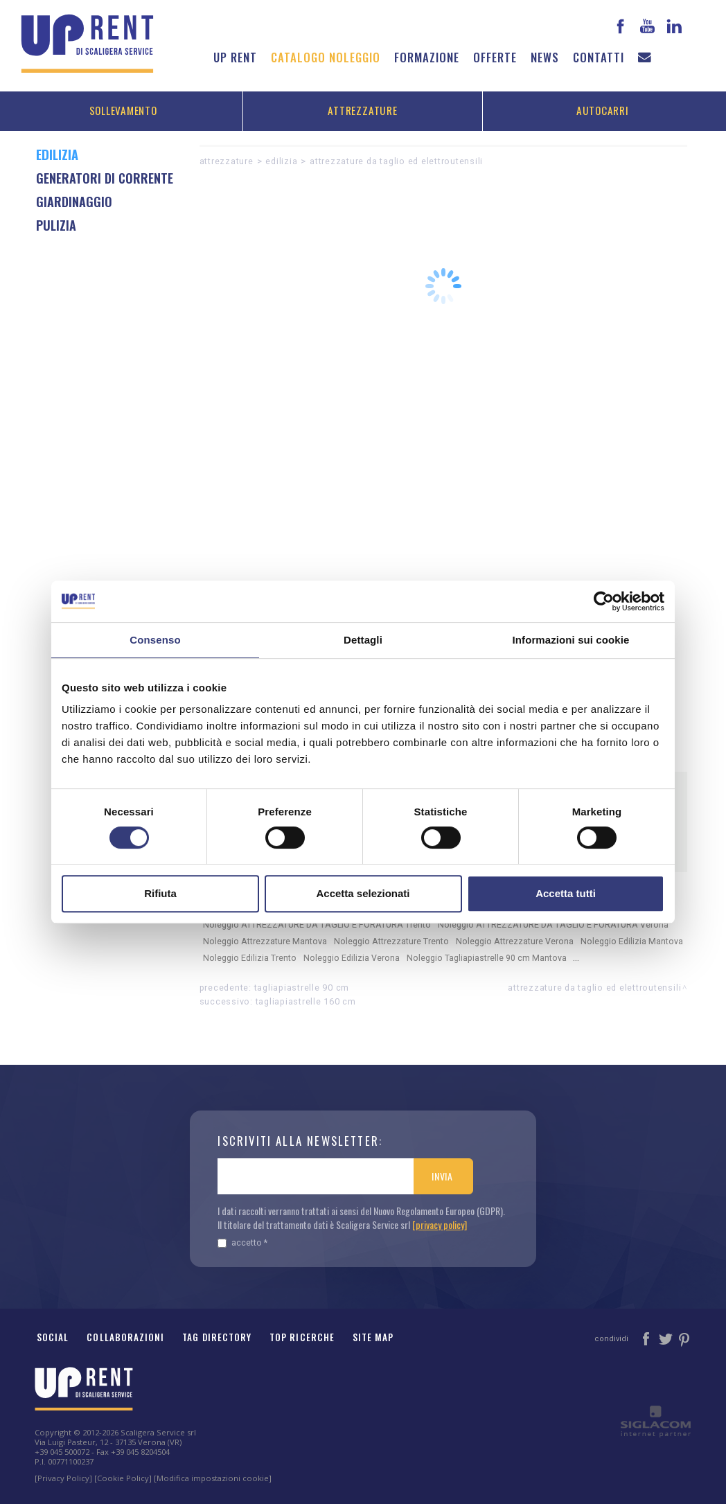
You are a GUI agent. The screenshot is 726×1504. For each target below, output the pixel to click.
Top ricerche (302, 1337)
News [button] (545, 57)
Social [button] (53, 1337)
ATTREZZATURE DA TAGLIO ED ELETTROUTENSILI (396, 161)
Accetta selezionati (362, 893)
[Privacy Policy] (63, 1478)
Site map (373, 1337)
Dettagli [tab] (363, 640)
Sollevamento (123, 110)
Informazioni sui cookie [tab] (571, 640)
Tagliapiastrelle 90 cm (302, 987)
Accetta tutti (565, 893)
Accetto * (242, 1242)
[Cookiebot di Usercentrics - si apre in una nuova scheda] (603, 601)
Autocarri (602, 110)
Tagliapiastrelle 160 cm (306, 1001)
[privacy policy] (439, 1224)
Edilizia (281, 161)
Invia (442, 1176)
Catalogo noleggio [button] (325, 57)
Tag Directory (216, 1337)
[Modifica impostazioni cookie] (213, 1478)
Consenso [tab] (155, 640)
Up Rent (235, 57)
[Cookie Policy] (123, 1478)
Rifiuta (160, 893)
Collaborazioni (125, 1337)
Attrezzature (362, 110)
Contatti (598, 57)
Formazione (426, 57)
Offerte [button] (495, 57)
